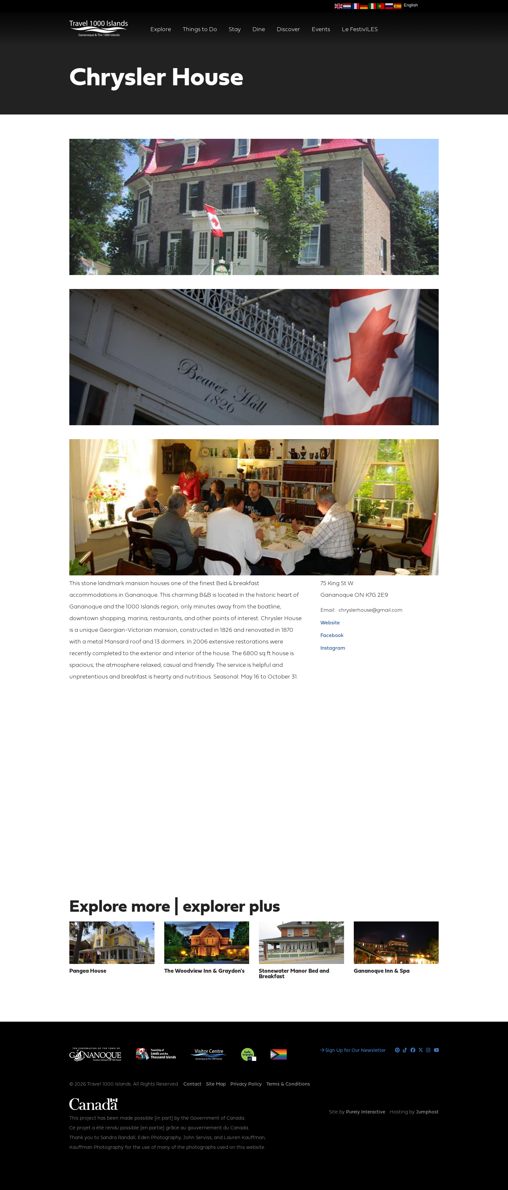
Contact (192, 1084)
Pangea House (87, 971)
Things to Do (200, 30)
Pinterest (397, 1050)
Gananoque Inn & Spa (382, 971)
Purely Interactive (365, 1112)
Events (321, 30)
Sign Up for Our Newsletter (355, 1050)
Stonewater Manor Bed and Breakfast (294, 974)
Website (330, 623)
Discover (288, 30)
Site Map (216, 1084)
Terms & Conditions (288, 1084)
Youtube (436, 1050)
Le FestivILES (360, 30)
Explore (160, 30)
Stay (235, 30)
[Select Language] (421, 5)
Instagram (332, 648)
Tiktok (405, 1050)
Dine (258, 30)
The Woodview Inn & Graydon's (204, 971)
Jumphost (427, 1112)
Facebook (331, 635)
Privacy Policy (246, 1084)
